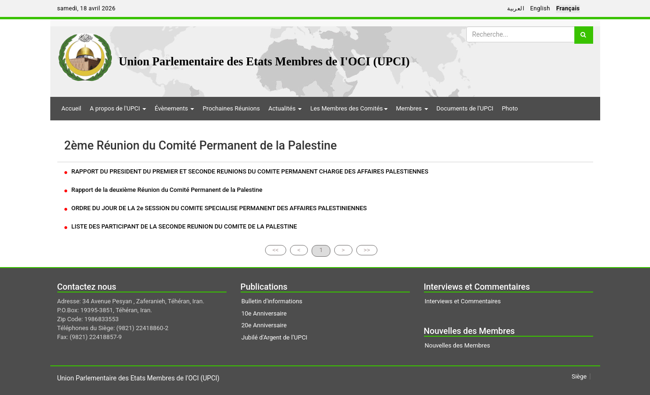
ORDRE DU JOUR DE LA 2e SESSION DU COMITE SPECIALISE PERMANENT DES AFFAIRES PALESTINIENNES (215, 208)
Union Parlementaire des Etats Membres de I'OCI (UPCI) (264, 61)
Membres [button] (412, 108)
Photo (510, 108)
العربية (515, 8)
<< (276, 249)
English (540, 8)
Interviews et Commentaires (463, 301)
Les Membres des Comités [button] (348, 108)
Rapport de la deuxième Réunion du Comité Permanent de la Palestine (163, 189)
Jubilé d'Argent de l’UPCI (274, 337)
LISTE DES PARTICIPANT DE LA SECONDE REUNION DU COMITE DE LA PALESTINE (180, 226)
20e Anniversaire (264, 325)
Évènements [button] (174, 108)
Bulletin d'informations (272, 301)
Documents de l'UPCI (465, 108)
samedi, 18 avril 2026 (86, 8)
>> (367, 249)
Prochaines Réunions (231, 108)
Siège (579, 376)
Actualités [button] (285, 108)
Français (568, 8)
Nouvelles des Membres (457, 345)
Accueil (71, 108)
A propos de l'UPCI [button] (118, 108)
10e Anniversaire (264, 313)
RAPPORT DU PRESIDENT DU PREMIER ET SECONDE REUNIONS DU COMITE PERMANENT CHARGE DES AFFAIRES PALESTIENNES (246, 171)
